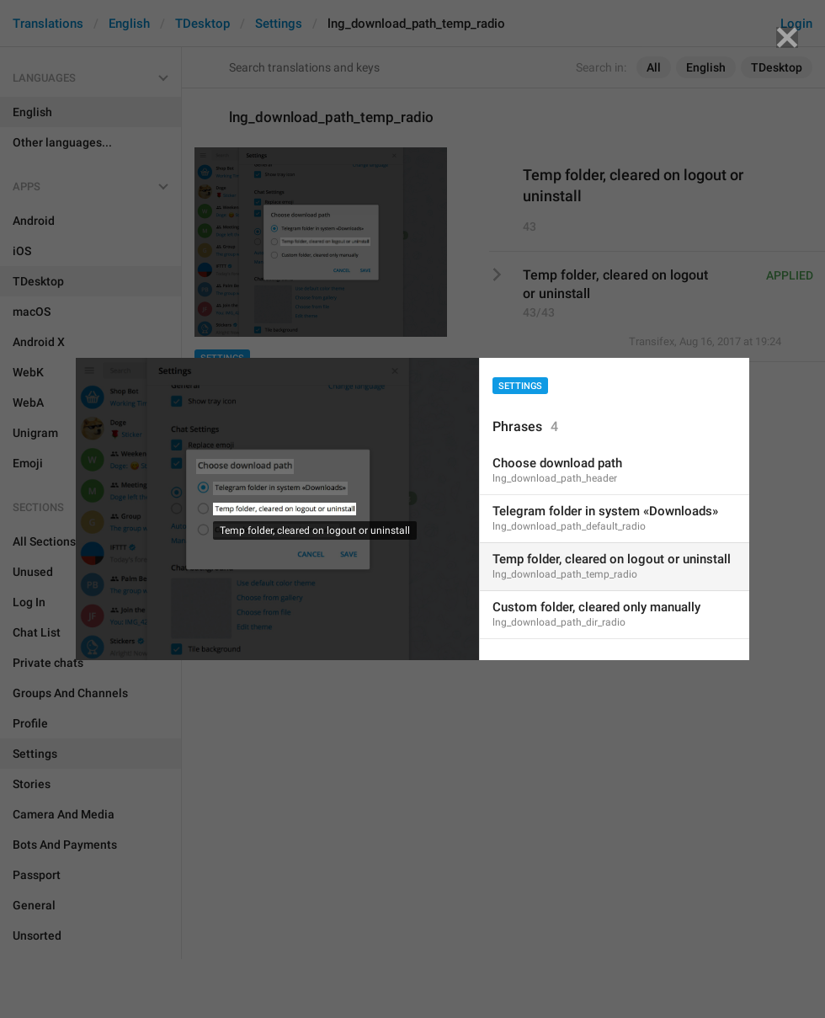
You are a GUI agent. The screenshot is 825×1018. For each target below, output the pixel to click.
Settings (520, 386)
